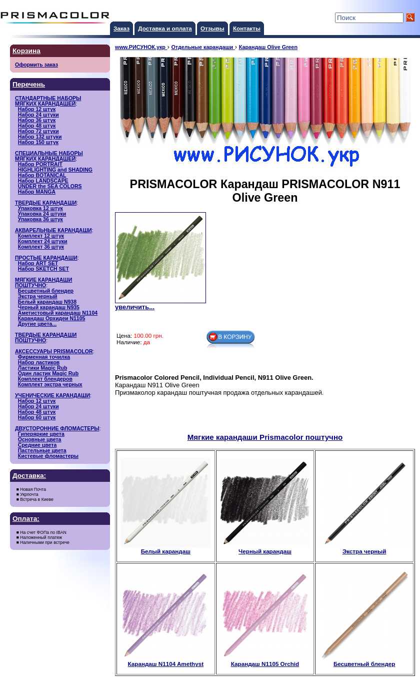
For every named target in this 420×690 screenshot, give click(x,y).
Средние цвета (37, 445)
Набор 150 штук (38, 142)
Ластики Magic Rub (42, 368)
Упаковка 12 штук (40, 208)
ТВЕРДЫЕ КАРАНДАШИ (45, 203)
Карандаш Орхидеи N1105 (52, 318)
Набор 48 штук (37, 126)
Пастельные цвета (42, 450)
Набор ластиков (39, 362)
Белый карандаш (165, 548)
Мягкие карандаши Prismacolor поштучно (265, 437)
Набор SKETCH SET (43, 269)
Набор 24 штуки (38, 115)
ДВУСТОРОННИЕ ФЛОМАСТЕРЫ (57, 428)
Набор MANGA (37, 192)
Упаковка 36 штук (40, 219)
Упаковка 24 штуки (42, 214)
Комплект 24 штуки (43, 241)
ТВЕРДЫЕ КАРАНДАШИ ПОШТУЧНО (45, 337)
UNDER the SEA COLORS (50, 186)
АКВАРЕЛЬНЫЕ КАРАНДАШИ (53, 230)
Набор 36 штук (37, 120)
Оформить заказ (36, 65)
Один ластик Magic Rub (48, 373)
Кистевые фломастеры (48, 456)
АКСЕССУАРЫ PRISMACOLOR (54, 351)
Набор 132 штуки (40, 137)
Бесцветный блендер (46, 291)
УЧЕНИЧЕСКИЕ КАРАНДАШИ (52, 395)
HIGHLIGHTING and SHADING (55, 170)
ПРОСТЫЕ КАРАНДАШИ (46, 258)
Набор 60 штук (37, 417)
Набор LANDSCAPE (43, 181)
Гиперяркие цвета (41, 434)
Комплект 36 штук (41, 247)
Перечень (28, 84)
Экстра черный (38, 296)
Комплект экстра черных (50, 384)
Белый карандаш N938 (47, 302)
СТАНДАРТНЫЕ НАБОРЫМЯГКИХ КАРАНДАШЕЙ (48, 101)
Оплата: (26, 518)
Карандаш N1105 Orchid (265, 661)
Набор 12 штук (37, 109)
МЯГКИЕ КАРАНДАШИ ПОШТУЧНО (43, 282)
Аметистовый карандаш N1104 (58, 313)
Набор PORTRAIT (40, 164)
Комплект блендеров (45, 379)
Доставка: (29, 475)
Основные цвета (40, 439)
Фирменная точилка (44, 357)
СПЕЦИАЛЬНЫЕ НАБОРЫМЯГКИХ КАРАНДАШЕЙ (49, 156)
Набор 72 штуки (38, 131)
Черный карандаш (265, 548)
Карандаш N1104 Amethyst (165, 661)
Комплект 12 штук (41, 236)
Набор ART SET (38, 263)
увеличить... (134, 307)
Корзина (26, 51)
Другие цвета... (37, 324)
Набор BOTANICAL (42, 175)
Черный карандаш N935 (49, 307)
